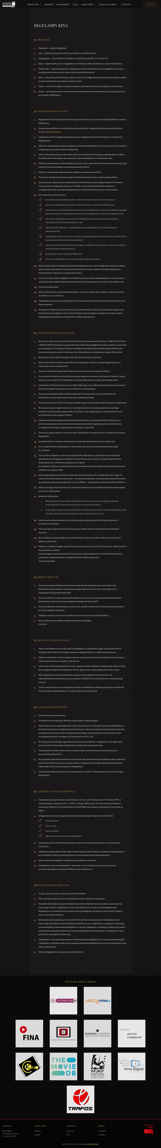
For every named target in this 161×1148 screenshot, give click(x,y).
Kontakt (126, 5)
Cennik (37, 1135)
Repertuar (34, 5)
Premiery (49, 5)
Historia (37, 1131)
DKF (68, 1135)
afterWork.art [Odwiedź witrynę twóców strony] (92, 1144)
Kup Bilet (151, 4)
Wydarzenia (63, 5)
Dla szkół (70, 1131)
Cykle (75, 5)
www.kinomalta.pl (53, 132)
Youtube (101, 1135)
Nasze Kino (89, 5)
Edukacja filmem (108, 5)
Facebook (102, 1131)
